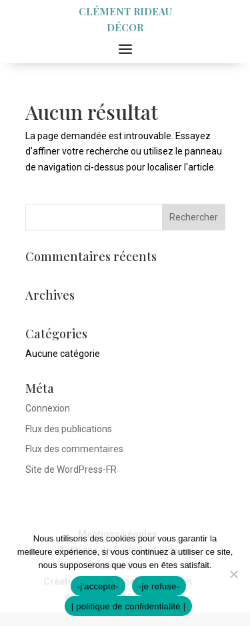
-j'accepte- (98, 586)
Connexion (47, 408)
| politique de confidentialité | (128, 606)
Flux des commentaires (74, 449)
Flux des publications (68, 429)
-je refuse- (159, 586)
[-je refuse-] (233, 574)
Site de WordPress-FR (71, 469)
